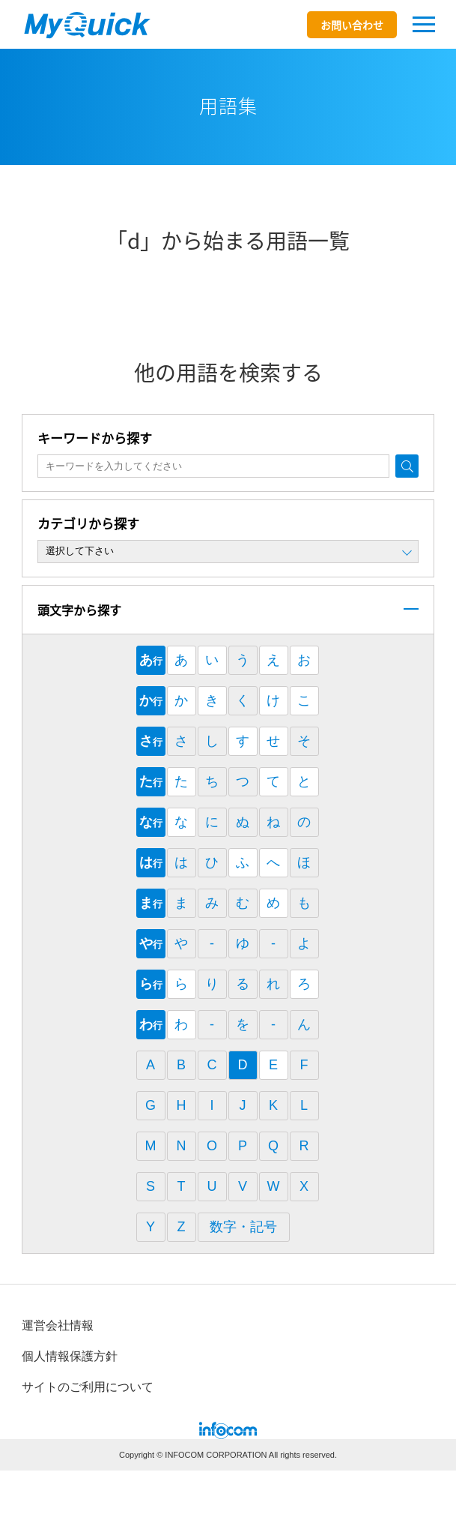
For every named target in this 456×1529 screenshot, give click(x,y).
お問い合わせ (351, 24)
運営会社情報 (58, 1325)
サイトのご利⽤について (87, 1387)
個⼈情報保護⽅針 (70, 1356)
